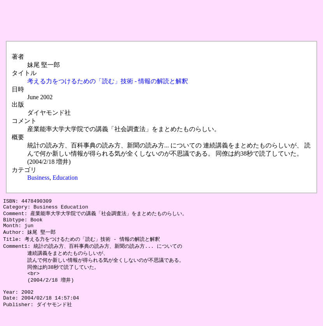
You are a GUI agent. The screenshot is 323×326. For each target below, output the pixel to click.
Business (38, 177)
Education (65, 177)
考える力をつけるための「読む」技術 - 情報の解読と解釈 (107, 81)
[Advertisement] (144, 20)
